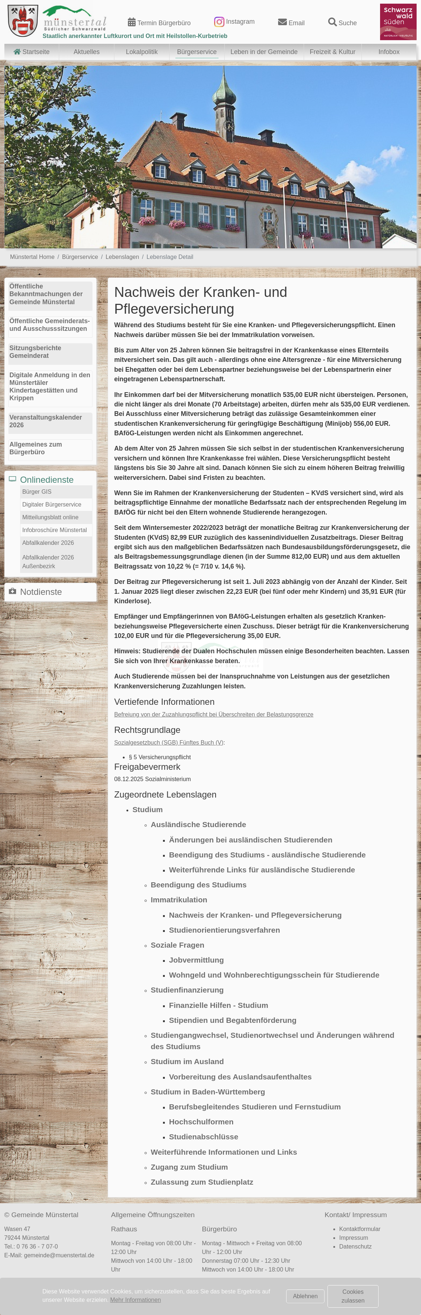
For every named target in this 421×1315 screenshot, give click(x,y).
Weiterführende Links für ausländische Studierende (262, 869)
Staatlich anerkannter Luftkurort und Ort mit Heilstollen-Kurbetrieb (135, 36)
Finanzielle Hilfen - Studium (218, 1005)
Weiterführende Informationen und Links (224, 1152)
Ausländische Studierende (198, 824)
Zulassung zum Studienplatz (202, 1182)
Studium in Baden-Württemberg (208, 1091)
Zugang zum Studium (189, 1167)
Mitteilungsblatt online (50, 517)
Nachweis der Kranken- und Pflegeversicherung (255, 915)
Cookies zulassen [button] (352, 1296)
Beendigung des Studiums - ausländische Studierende (267, 854)
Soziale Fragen (177, 945)
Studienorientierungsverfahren (224, 930)
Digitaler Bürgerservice (51, 504)
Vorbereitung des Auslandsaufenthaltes (240, 1077)
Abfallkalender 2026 (48, 543)
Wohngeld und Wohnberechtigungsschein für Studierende (274, 975)
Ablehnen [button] (305, 1296)
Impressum (353, 1238)
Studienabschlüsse (203, 1136)
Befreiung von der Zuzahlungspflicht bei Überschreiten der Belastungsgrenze (213, 714)
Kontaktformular (359, 1229)
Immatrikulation (179, 899)
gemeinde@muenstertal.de (59, 1255)
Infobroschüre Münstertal (54, 530)
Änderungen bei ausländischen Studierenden (250, 840)
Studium (147, 809)
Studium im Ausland (187, 1061)
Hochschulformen (201, 1121)
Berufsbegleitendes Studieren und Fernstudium (255, 1106)
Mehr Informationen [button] (135, 1300)
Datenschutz (355, 1246)
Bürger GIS (37, 492)
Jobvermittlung (196, 960)
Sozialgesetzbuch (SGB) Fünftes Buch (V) (168, 742)
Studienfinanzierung (187, 990)
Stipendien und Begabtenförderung (232, 1020)
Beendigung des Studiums (198, 884)
